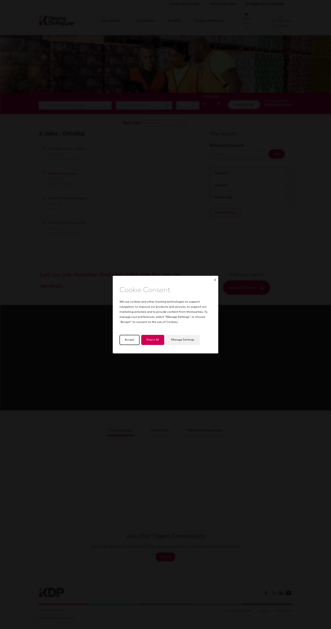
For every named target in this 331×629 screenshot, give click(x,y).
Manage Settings (182, 339)
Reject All (153, 339)
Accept (129, 339)
